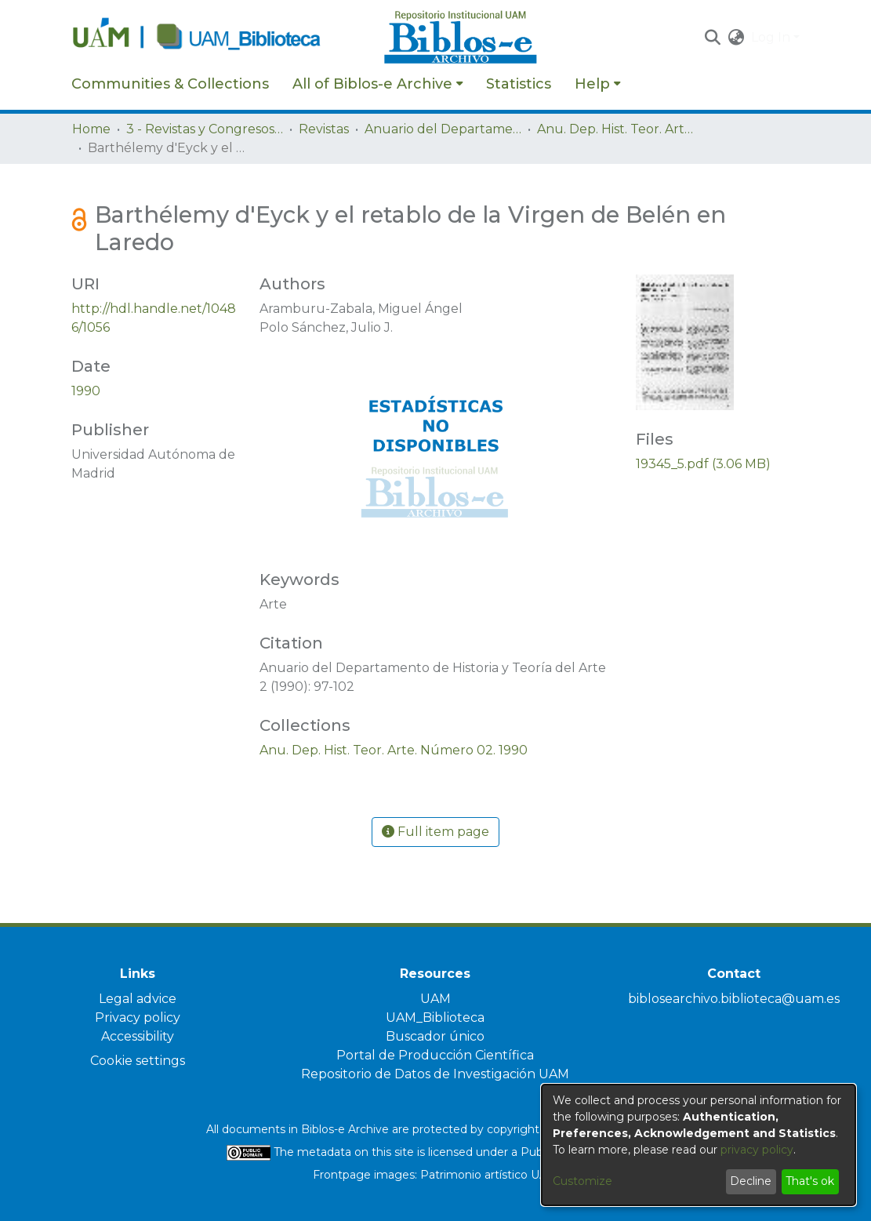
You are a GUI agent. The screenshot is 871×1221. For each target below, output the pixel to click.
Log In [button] (772, 37)
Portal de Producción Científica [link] (435, 1055)
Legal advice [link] (137, 998)
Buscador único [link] (435, 1036)
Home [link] (91, 129)
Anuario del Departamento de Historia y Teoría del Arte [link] (443, 129)
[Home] (219, 37)
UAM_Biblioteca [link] (435, 1017)
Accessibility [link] (137, 1036)
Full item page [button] (435, 831)
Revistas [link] (324, 129)
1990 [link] (85, 390)
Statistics (518, 84)
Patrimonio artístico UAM (489, 1175)
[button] (713, 37)
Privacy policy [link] (137, 1017)
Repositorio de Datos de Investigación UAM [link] (435, 1074)
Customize (582, 1181)
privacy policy (756, 1150)
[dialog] (698, 1145)
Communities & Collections (170, 84)
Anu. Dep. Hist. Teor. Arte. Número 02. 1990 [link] (615, 129)
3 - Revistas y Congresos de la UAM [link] (204, 129)
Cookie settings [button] (137, 1060)
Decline (750, 1181)
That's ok (810, 1181)
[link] (393, 750)
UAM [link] (435, 998)
